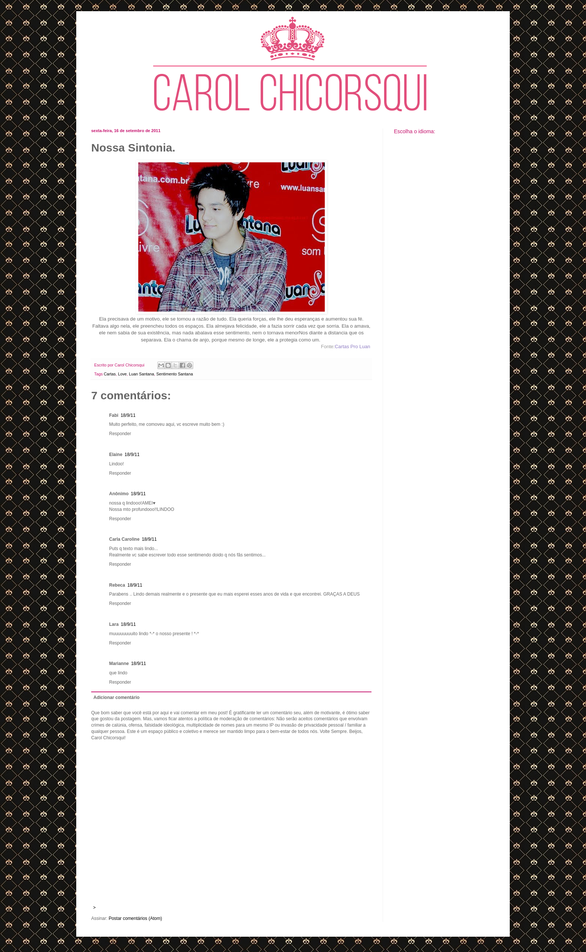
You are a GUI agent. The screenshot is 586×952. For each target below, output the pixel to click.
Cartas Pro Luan (352, 346)
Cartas (110, 374)
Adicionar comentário (116, 697)
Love (122, 374)
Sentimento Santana (174, 374)
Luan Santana (141, 374)
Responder (120, 433)
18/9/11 (128, 415)
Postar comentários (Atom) (135, 918)
